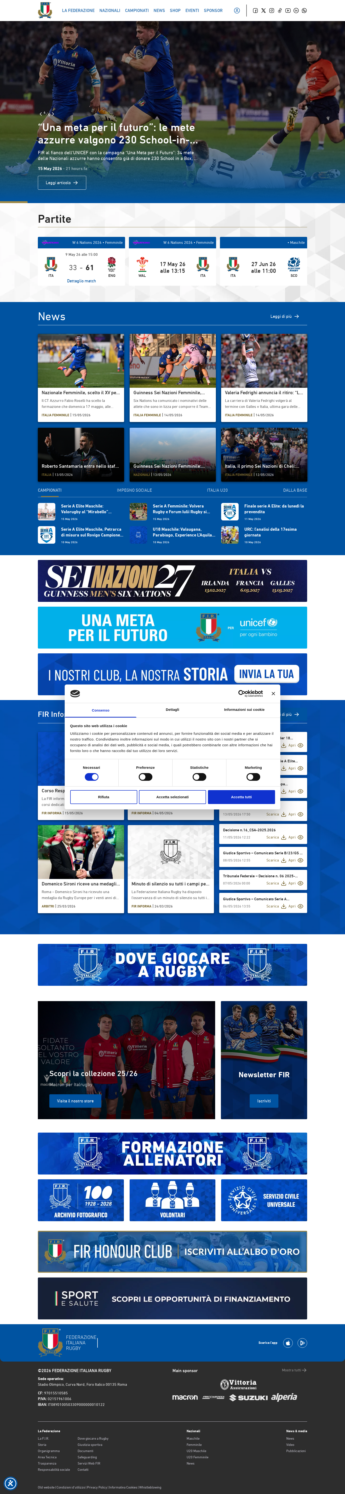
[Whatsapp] (304, 10)
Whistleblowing (150, 1487)
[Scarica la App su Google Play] (302, 1343)
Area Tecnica (47, 1457)
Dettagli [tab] (172, 709)
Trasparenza (47, 1463)
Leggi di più (284, 316)
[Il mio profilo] (237, 10)
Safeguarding (87, 1457)
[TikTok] (280, 10)
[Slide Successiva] (53, 114)
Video (290, 1445)
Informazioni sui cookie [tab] (244, 709)
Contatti (83, 1469)
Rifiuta (103, 797)
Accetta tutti (241, 797)
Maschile (193, 1438)
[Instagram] (272, 10)
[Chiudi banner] (273, 693)
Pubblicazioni (296, 1451)
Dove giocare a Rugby (93, 1438)
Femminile (194, 1445)
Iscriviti (264, 1100)
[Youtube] (288, 10)
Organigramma (49, 1451)
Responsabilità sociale (54, 1469)
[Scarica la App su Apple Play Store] (288, 1343)
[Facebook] (255, 10)
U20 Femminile (197, 1457)
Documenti (85, 1451)
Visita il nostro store (75, 1100)
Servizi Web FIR (89, 1463)
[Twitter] (263, 10)
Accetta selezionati (172, 797)
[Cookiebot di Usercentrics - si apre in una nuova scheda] (242, 693)
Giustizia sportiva (90, 1445)
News (191, 1463)
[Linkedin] (296, 10)
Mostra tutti (294, 1370)
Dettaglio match (81, 280)
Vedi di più (286, 714)
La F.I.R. (43, 1438)
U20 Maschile (196, 1451)
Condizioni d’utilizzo (71, 1487)
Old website (46, 1487)
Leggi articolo (62, 183)
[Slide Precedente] (41, 114)
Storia (42, 1445)
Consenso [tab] (100, 710)
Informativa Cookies (123, 1487)
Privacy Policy (97, 1487)
